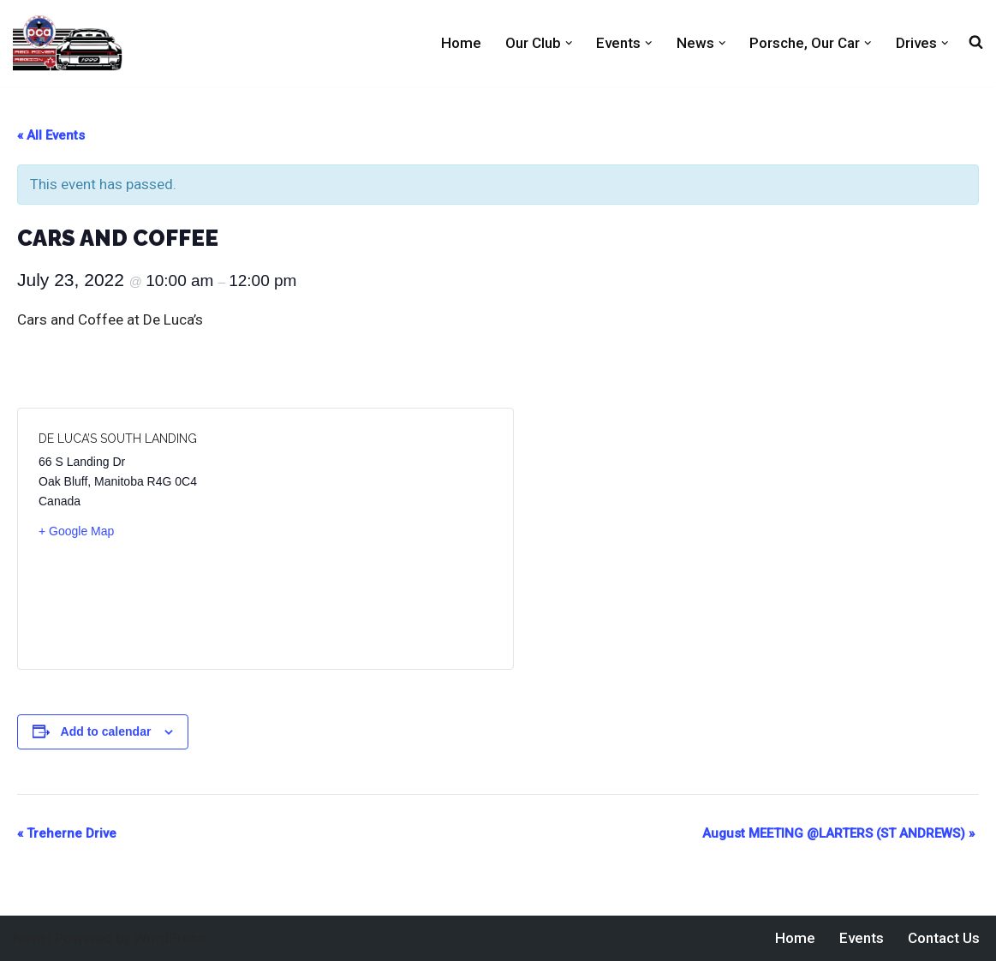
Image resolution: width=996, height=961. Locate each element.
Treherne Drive (66, 833)
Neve (29, 937)
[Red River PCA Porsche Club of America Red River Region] (67, 43)
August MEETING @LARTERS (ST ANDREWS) (838, 833)
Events (861, 937)
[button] (569, 43)
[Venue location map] (379, 538)
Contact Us (944, 937)
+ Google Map (76, 531)
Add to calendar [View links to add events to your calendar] (106, 731)
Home (461, 42)
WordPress (170, 937)
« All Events (51, 135)
